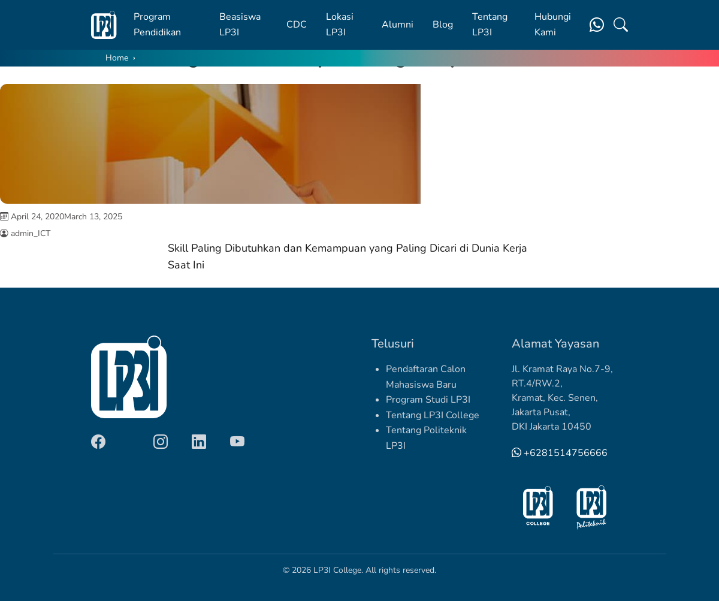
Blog (443, 24)
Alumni (397, 24)
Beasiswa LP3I (240, 24)
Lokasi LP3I (340, 24)
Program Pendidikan (157, 24)
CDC (296, 24)
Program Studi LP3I (428, 399)
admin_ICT (30, 233)
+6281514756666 (560, 453)
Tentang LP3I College (432, 415)
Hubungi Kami (552, 24)
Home (116, 58)
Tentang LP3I (489, 24)
